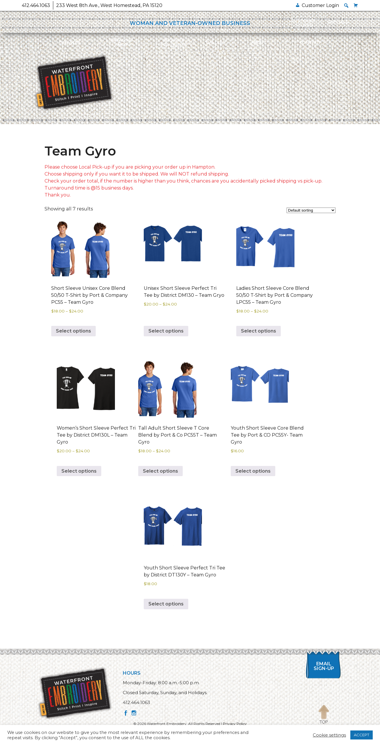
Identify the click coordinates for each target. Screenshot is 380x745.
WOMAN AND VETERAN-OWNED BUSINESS (190, 23)
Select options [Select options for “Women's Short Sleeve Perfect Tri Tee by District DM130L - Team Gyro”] (79, 471)
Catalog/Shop (121, 42)
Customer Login (320, 5)
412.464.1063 (36, 5)
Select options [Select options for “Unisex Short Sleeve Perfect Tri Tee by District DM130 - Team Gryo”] (166, 331)
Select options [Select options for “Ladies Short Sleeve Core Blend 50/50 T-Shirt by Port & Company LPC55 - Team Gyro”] (258, 331)
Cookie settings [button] (329, 735)
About (259, 42)
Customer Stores (303, 23)
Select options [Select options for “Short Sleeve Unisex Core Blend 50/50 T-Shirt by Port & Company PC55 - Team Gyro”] (73, 331)
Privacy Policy (235, 723)
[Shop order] (311, 210)
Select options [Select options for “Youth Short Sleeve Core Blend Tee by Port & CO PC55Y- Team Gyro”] (253, 471)
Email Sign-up (324, 666)
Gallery (215, 42)
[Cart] (356, 5)
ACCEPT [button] (361, 735)
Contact (310, 42)
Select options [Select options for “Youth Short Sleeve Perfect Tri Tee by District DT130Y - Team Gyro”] (166, 604)
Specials (338, 22)
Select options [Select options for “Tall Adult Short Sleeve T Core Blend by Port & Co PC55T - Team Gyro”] (160, 471)
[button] (346, 5)
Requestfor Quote (173, 42)
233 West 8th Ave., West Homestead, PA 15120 (109, 5)
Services (70, 42)
